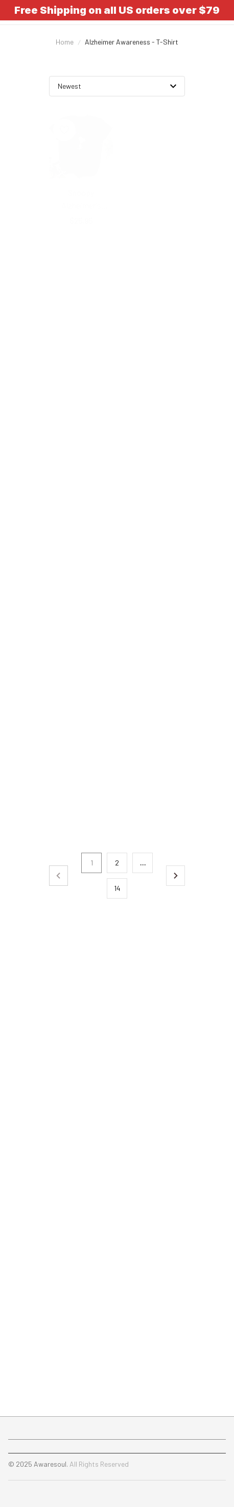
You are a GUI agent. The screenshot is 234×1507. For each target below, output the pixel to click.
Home (65, 49)
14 (117, 888)
